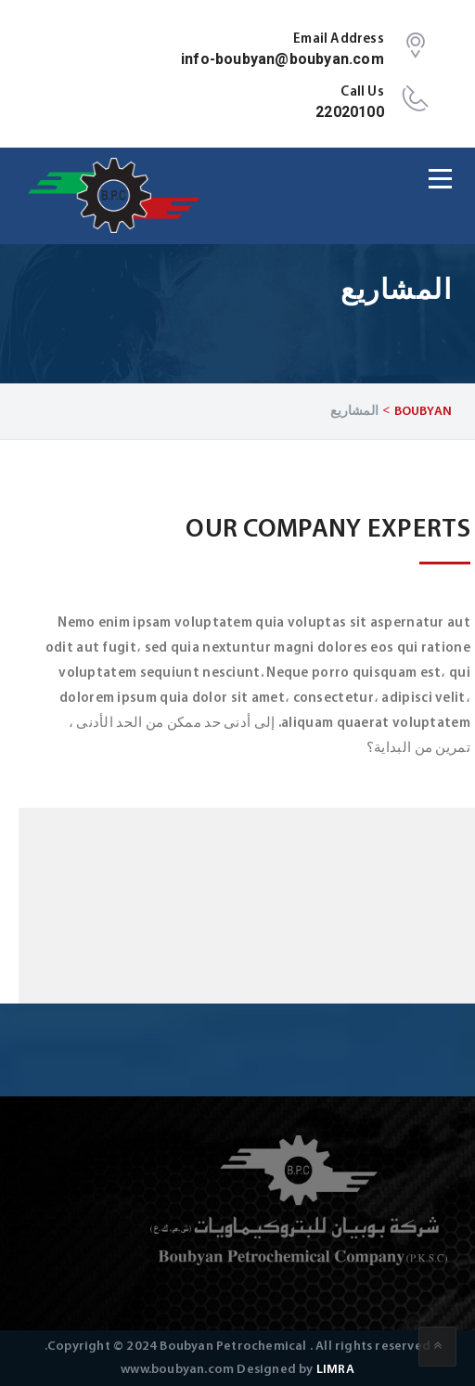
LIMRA (335, 1370)
